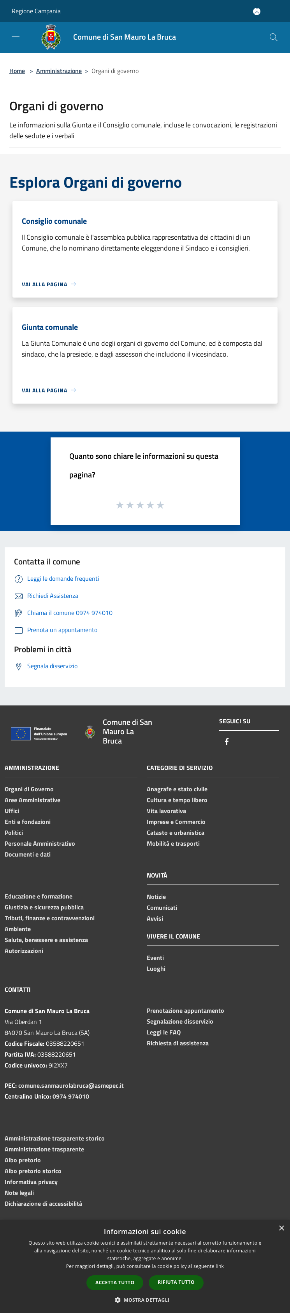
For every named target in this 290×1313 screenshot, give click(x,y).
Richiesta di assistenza (178, 1043)
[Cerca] (273, 37)
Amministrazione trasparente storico (55, 1138)
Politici (14, 832)
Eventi (155, 957)
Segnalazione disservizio (180, 1021)
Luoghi (156, 968)
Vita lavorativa (166, 810)
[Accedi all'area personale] (256, 11)
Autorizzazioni (24, 950)
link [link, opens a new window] (220, 1266)
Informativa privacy (31, 1181)
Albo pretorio (23, 1160)
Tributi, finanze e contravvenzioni (50, 918)
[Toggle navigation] (15, 36)
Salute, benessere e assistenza (46, 939)
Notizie (156, 896)
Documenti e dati (28, 854)
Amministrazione (59, 70)
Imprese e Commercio (176, 821)
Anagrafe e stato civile (177, 789)
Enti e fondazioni (28, 821)
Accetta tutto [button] (114, 1282)
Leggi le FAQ (164, 1032)
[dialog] (145, 1266)
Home (17, 70)
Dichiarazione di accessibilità (43, 1203)
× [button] (281, 1228)
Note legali (19, 1192)
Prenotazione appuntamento (185, 1010)
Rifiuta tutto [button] (176, 1282)
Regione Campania (36, 11)
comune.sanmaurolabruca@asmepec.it (71, 1085)
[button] (145, 1300)
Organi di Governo (29, 789)
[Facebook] (227, 742)
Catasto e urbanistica (175, 832)
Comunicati (162, 907)
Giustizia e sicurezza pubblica (44, 907)
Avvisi (155, 918)
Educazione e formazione (38, 896)
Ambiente (18, 928)
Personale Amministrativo (40, 843)
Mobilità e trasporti (173, 843)
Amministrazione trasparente (44, 1149)
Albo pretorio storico (33, 1170)
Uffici (12, 810)
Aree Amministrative (32, 800)
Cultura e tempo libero (177, 800)
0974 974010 (71, 1096)
